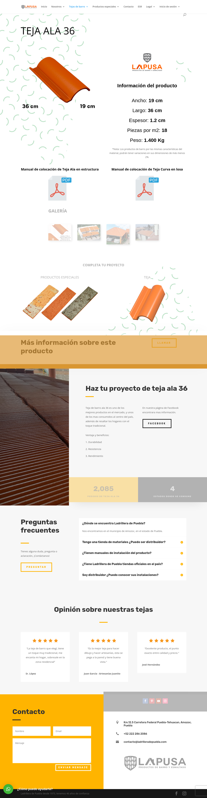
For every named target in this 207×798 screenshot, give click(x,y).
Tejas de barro (77, 6)
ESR (140, 6)
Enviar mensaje (73, 767)
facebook (157, 423)
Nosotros (56, 6)
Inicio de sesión (168, 6)
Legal (149, 6)
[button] (8, 789)
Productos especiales (104, 6)
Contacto (129, 6)
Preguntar (36, 567)
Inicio (44, 6)
